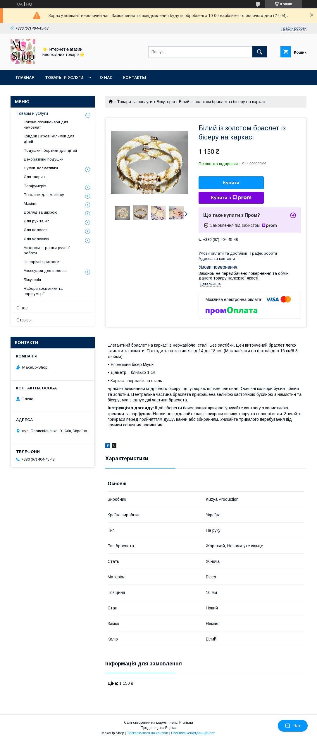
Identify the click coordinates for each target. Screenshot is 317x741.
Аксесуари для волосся (46, 270)
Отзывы (24, 320)
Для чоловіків (36, 239)
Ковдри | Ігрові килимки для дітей (49, 139)
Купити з (231, 197)
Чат (293, 725)
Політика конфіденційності (193, 733)
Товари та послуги (134, 101)
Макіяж (30, 203)
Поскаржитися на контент (147, 733)
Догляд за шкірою (40, 212)
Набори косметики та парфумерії (43, 291)
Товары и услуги (64, 77)
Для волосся (35, 230)
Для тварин (34, 177)
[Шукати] (259, 51)
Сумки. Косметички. (41, 168)
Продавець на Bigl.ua (158, 728)
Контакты (134, 77)
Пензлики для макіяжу (44, 195)
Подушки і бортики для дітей (50, 150)
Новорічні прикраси (41, 262)
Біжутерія (166, 101)
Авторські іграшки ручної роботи (47, 250)
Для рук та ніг (36, 221)
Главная (25, 77)
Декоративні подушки (43, 159)
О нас (106, 77)
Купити (231, 182)
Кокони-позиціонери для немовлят (46, 125)
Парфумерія (35, 186)
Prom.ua (186, 722)
